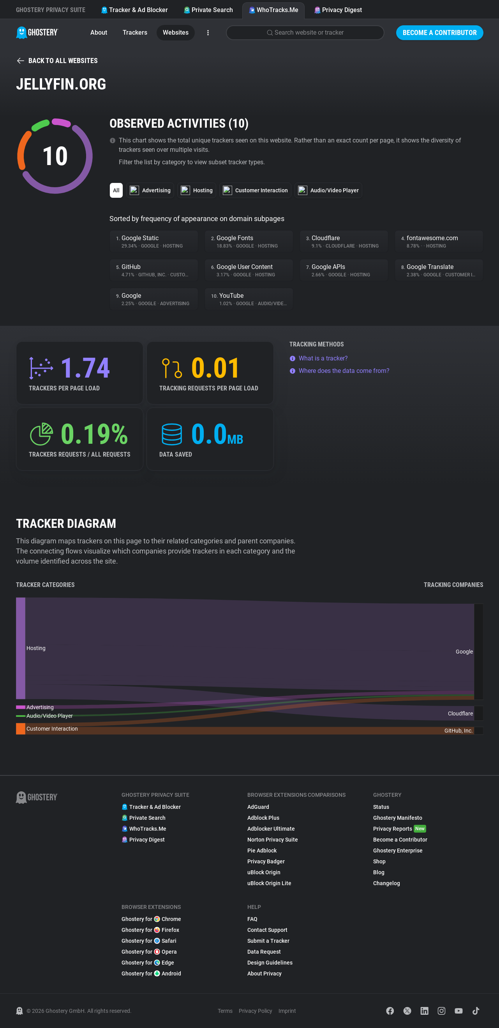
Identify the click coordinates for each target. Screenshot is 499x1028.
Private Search (208, 10)
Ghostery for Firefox (150, 930)
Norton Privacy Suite (272, 839)
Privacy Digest (338, 10)
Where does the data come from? (339, 370)
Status (381, 807)
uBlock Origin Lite (269, 883)
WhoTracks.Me (273, 10)
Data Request (264, 952)
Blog (378, 872)
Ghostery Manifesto (397, 818)
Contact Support (267, 930)
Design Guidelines (270, 962)
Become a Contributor (440, 32)
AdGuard (258, 807)
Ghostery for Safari (149, 941)
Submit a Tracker (268, 941)
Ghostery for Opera (149, 952)
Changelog (386, 883)
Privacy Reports (399, 829)
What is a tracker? (318, 358)
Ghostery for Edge (148, 962)
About (98, 32)
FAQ (252, 919)
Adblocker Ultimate (271, 829)
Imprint (287, 1011)
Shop (379, 861)
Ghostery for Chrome (151, 919)
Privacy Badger (266, 861)
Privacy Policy (255, 1011)
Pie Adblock (262, 850)
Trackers (135, 32)
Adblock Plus (263, 818)
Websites (176, 32)
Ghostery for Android (151, 973)
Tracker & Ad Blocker (134, 10)
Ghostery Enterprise (398, 850)
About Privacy (264, 973)
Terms (225, 1011)
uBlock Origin (263, 872)
